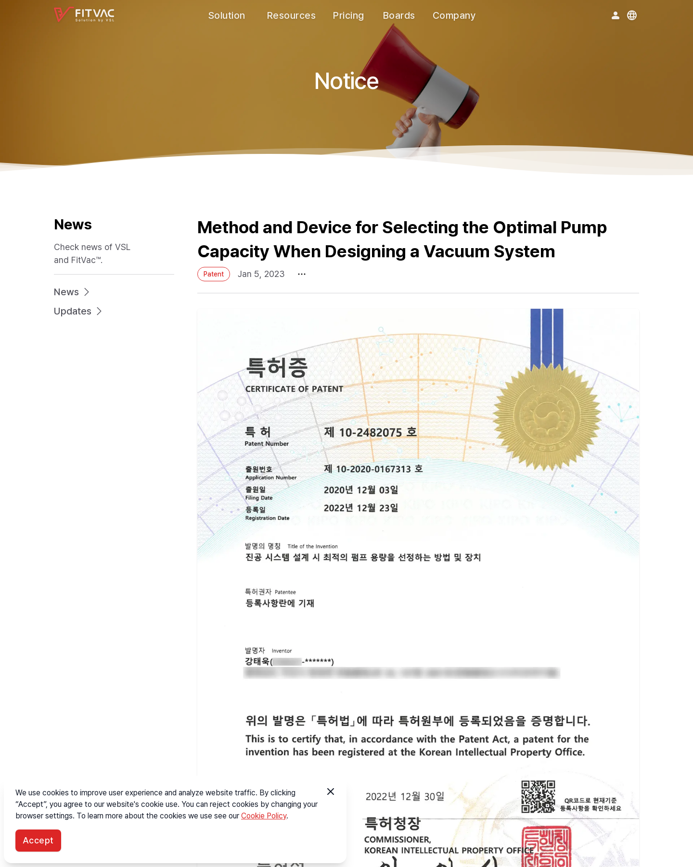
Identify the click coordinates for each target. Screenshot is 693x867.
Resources (291, 15)
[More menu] (302, 274)
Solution (226, 15)
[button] (330, 791)
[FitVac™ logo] (84, 14)
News (73, 292)
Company (454, 15)
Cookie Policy (263, 815)
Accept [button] (38, 840)
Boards (399, 15)
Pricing (348, 15)
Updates (79, 311)
